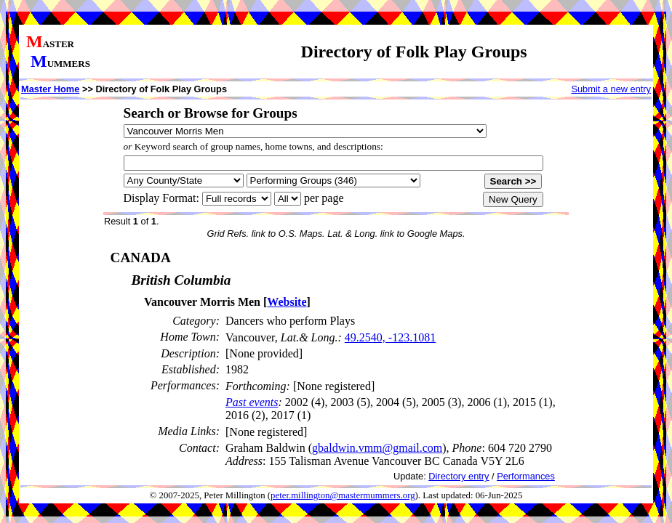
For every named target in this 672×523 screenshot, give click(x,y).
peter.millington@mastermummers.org (343, 495)
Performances (526, 476)
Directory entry (458, 476)
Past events (251, 402)
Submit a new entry (611, 89)
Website (286, 302)
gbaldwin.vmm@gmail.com (377, 448)
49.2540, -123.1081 (390, 337)
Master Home (50, 89)
